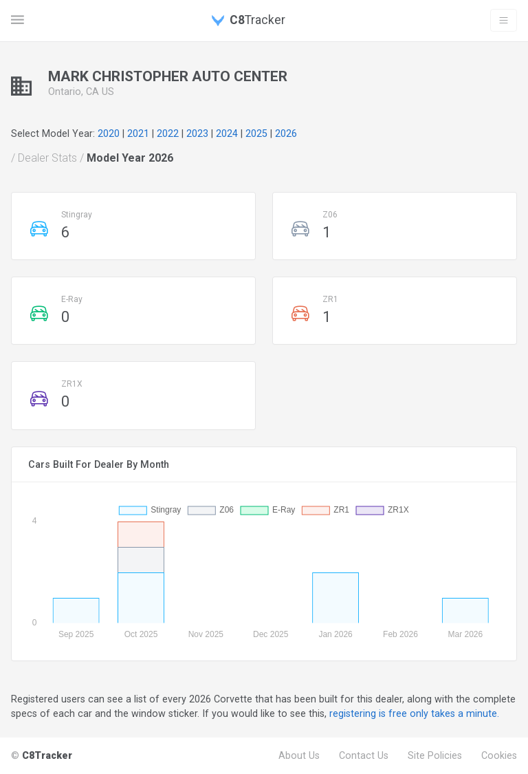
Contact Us (363, 755)
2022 (168, 133)
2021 (138, 133)
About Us (299, 755)
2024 (227, 133)
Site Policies (435, 755)
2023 (197, 133)
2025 (256, 133)
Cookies (499, 755)
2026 (286, 133)
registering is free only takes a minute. (414, 713)
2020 (109, 133)
